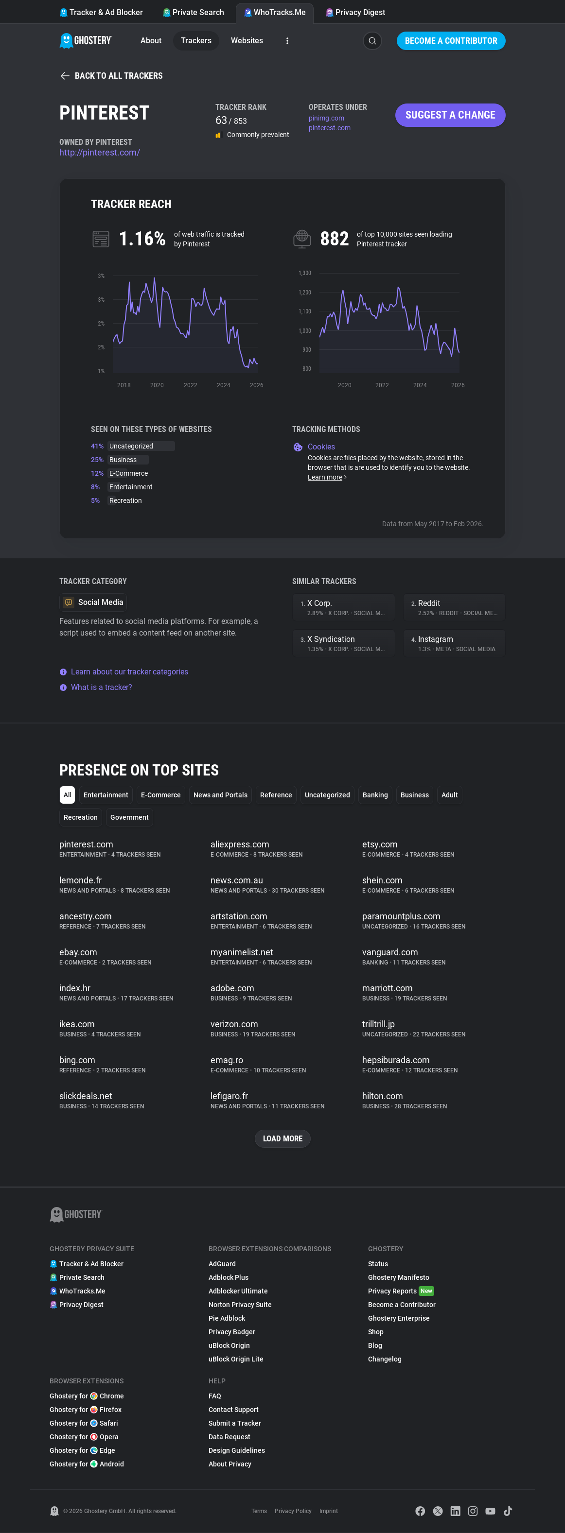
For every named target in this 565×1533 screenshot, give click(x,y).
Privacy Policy (293, 1511)
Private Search (193, 12)
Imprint (328, 1511)
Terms (259, 1511)
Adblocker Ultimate (238, 1291)
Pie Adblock (227, 1319)
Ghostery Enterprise (399, 1319)
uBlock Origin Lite (236, 1359)
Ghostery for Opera (84, 1437)
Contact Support (234, 1410)
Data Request (229, 1437)
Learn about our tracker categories (123, 671)
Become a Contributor (451, 40)
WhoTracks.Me (275, 12)
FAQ (215, 1396)
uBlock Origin (229, 1346)
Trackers (196, 40)
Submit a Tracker (235, 1424)
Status (378, 1264)
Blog (375, 1346)
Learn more (328, 477)
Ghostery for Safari (84, 1424)
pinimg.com (326, 118)
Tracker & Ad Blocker (101, 12)
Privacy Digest (355, 12)
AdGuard (222, 1264)
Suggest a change (450, 115)
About (151, 40)
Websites (247, 40)
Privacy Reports (401, 1291)
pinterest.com (330, 128)
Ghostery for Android (87, 1464)
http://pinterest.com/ (99, 152)
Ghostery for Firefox (86, 1410)
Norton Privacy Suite (240, 1305)
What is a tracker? (95, 687)
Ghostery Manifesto (398, 1278)
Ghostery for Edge (82, 1451)
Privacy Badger (232, 1332)
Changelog (385, 1359)
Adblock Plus (228, 1278)
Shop (376, 1332)
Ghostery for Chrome (87, 1396)
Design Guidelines (237, 1451)
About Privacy (230, 1464)
